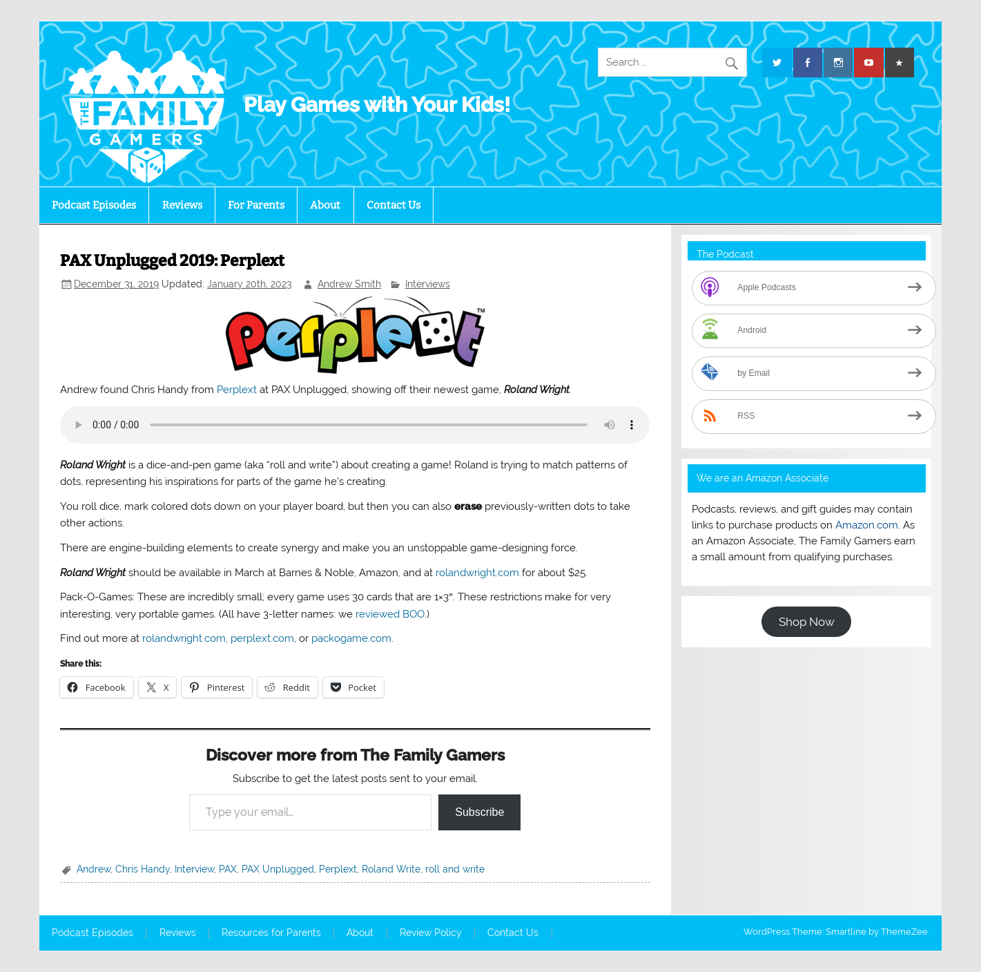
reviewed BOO (390, 614)
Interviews (427, 283)
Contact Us (393, 205)
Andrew (93, 869)
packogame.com (351, 638)
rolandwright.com (477, 572)
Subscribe (479, 812)
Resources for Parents (271, 933)
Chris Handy (142, 869)
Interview (194, 869)
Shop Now (807, 622)
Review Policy (431, 933)
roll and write (455, 869)
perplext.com (262, 638)
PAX (228, 869)
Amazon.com (866, 525)
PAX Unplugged (278, 869)
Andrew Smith (349, 283)
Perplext (237, 389)
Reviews (182, 205)
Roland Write (391, 869)
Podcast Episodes (94, 205)
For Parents (256, 205)
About (325, 205)
